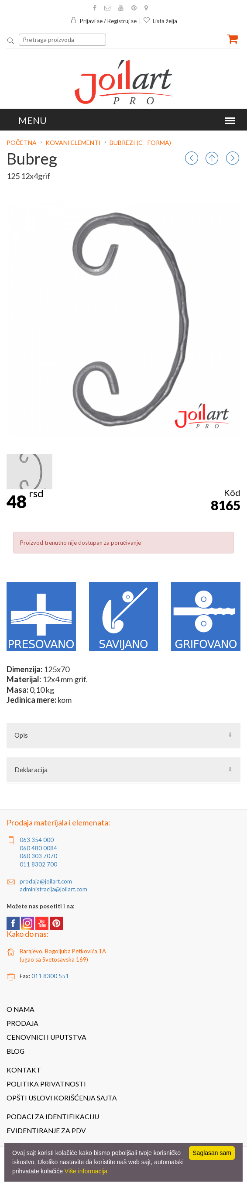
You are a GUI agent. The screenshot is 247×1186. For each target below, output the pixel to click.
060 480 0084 (38, 848)
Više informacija (86, 1171)
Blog (15, 1051)
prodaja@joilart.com (46, 881)
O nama (20, 1009)
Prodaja (22, 1023)
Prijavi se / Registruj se (103, 20)
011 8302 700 (38, 864)
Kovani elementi (73, 142)
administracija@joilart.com (53, 889)
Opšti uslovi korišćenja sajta (62, 1098)
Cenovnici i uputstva (46, 1037)
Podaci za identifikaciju (53, 1117)
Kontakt (24, 1070)
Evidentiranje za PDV (46, 1130)
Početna (22, 142)
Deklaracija (31, 769)
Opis (21, 735)
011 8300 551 (50, 976)
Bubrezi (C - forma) (140, 142)
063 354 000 (37, 839)
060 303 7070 (38, 856)
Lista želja (160, 20)
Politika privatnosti (46, 1084)
